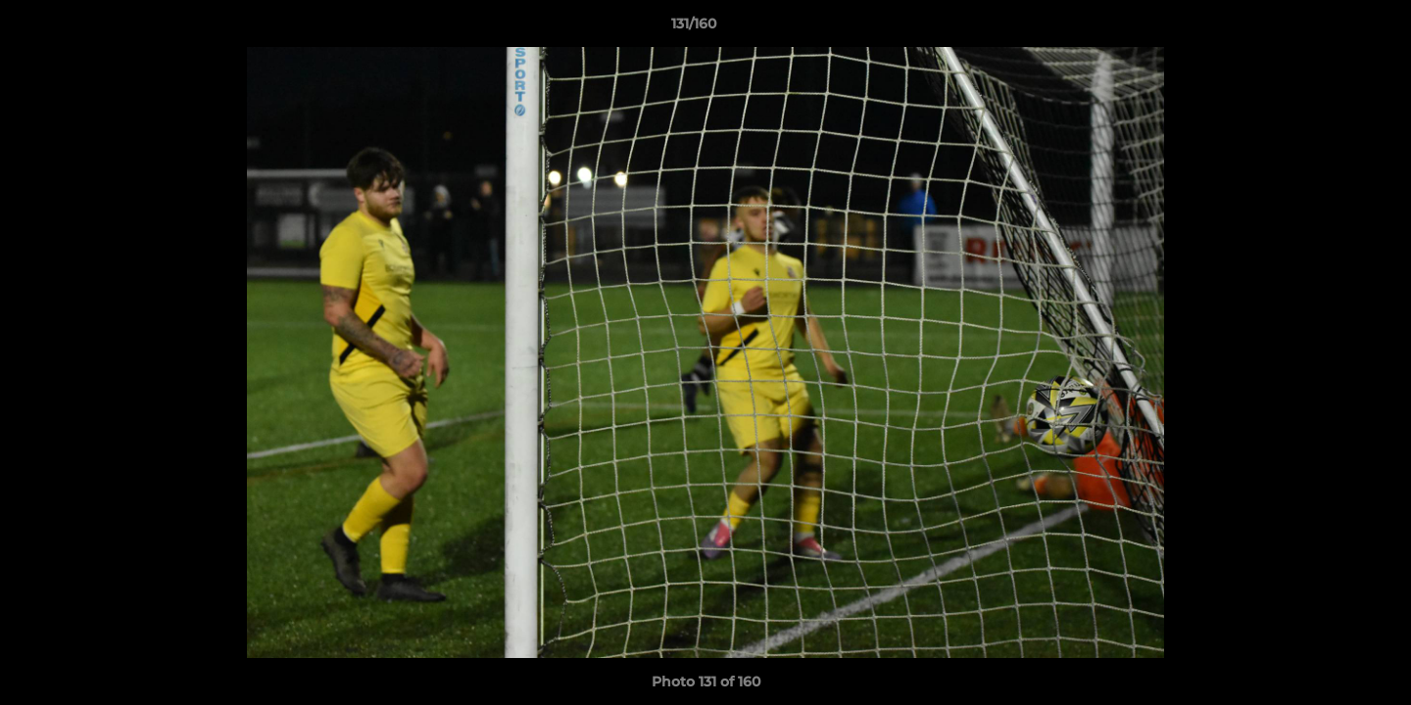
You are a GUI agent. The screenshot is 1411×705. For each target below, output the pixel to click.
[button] (1328, 28)
